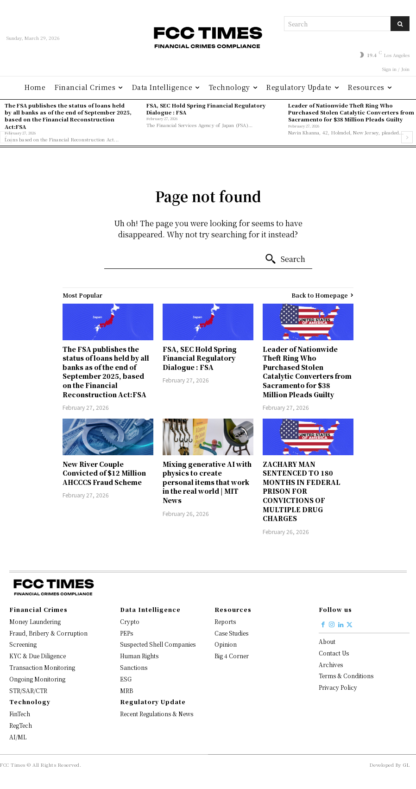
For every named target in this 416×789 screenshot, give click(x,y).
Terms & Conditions (346, 676)
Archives (331, 664)
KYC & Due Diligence (37, 656)
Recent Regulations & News (156, 714)
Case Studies (231, 633)
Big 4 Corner (231, 656)
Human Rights (139, 656)
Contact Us (334, 653)
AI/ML (17, 737)
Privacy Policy (338, 687)
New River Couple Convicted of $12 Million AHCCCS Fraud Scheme (104, 473)
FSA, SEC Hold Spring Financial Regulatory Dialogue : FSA (206, 109)
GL (406, 764)
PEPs (126, 633)
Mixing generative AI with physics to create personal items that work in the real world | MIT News (207, 482)
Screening (23, 644)
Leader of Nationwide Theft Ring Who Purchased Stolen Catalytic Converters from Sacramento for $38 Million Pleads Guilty (351, 112)
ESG (126, 679)
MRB (126, 690)
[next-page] (407, 137)
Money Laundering (35, 621)
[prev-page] (6, 137)
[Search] (400, 23)
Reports (225, 621)
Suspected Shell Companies (157, 644)
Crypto (129, 621)
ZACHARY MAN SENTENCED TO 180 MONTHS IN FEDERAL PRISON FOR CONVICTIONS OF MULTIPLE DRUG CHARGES (301, 491)
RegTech (20, 725)
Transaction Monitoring (42, 667)
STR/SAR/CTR (28, 690)
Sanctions (133, 667)
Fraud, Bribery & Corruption (48, 633)
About (327, 641)
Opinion (225, 644)
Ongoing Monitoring (37, 679)
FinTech (19, 714)
